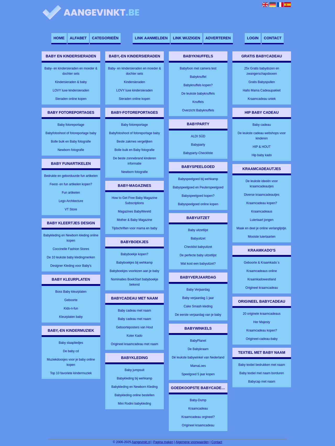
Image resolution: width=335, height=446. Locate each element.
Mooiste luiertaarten (261, 236)
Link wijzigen (186, 38)
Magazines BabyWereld (134, 211)
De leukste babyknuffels (198, 93)
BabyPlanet (198, 340)
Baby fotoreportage (71, 125)
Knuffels (198, 102)
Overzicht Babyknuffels (198, 110)
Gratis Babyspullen (261, 82)
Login (253, 38)
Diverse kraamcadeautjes (261, 195)
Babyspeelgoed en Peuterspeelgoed (198, 187)
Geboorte (70, 300)
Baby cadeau (262, 125)
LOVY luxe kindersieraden (71, 90)
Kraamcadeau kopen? (261, 203)
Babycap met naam (261, 381)
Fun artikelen (71, 192)
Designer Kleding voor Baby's (70, 266)
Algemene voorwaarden (192, 442)
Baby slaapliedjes (71, 343)
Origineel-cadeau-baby (261, 339)
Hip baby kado (262, 155)
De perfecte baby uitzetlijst (198, 255)
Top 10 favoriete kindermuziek (71, 373)
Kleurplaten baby (71, 317)
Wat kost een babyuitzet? (198, 263)
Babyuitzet (198, 238)
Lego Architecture (71, 201)
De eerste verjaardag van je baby (198, 315)
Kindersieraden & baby (71, 82)
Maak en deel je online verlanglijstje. (261, 228)
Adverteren (218, 38)
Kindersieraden (134, 82)
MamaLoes (198, 366)
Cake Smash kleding (198, 306)
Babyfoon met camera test (198, 68)
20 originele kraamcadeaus (262, 314)
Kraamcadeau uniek (262, 99)
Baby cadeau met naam (134, 310)
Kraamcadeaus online (262, 271)
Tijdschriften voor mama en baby (134, 228)
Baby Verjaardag (198, 289)
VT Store (71, 209)
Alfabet (78, 38)
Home (58, 38)
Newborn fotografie (71, 150)
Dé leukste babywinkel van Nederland (198, 357)
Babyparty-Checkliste (198, 153)
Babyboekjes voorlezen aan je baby (134, 271)
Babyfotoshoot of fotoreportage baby (71, 133)
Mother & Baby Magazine (134, 220)
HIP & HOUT (262, 147)
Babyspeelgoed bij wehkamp (198, 179)
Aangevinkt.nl (141, 442)
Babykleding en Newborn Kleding (134, 387)
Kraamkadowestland (261, 279)
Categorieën (105, 38)
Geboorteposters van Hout (134, 327)
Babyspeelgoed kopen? (198, 196)
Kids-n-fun (71, 308)
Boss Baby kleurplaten (70, 291)
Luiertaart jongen (261, 220)
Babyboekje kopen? (134, 254)
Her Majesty (261, 322)
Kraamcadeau (198, 408)
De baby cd (71, 351)
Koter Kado (134, 336)
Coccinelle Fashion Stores (71, 249)
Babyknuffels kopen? (198, 85)
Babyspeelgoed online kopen (198, 204)
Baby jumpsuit (134, 370)
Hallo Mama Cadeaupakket (262, 90)
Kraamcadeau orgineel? (198, 417)
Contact (272, 38)
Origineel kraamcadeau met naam (134, 344)
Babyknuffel (198, 77)
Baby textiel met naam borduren (261, 373)
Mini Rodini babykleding (134, 403)
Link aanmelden (151, 38)
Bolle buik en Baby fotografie (71, 141)
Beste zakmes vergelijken (134, 141)
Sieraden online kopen (70, 99)
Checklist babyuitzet (198, 247)
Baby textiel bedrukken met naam (261, 365)
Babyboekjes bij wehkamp (134, 262)
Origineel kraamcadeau (198, 425)
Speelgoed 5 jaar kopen (198, 374)
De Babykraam (198, 349)
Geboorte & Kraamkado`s (262, 262)
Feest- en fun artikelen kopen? (71, 184)
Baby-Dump (198, 400)
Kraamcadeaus (261, 211)
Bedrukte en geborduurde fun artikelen (71, 176)
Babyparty (198, 144)
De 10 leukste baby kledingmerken (71, 257)
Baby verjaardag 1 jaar (198, 298)
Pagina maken (163, 442)
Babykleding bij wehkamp (134, 378)
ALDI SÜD (198, 136)
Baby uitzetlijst (198, 230)
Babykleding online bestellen (134, 395)
